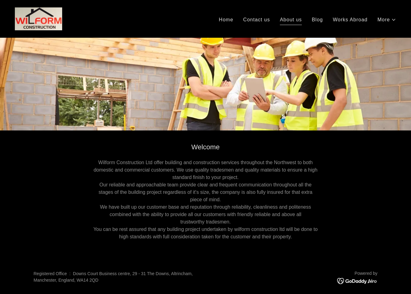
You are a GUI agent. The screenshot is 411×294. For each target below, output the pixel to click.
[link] (38, 18)
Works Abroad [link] (350, 19)
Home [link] (226, 19)
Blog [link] (317, 19)
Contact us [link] (256, 19)
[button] (387, 19)
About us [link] (291, 19)
